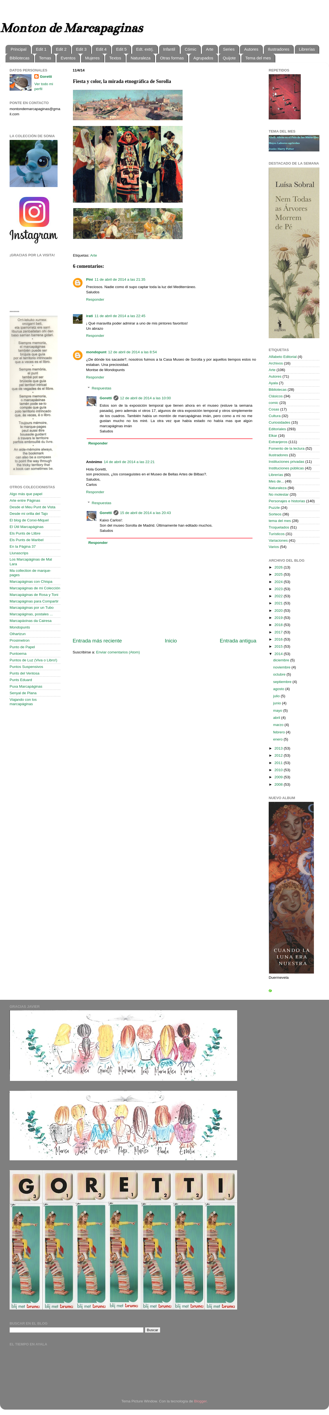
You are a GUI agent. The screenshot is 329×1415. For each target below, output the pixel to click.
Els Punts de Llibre (25, 533)
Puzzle (274, 508)
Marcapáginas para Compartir (34, 601)
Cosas (274, 409)
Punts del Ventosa (24, 673)
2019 (279, 618)
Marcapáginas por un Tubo (32, 607)
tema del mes (280, 521)
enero (278, 739)
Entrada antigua (238, 641)
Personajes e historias (287, 501)
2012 (279, 755)
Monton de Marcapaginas (71, 28)
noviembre (282, 667)
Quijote (229, 58)
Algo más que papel (26, 494)
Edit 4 (101, 49)
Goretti (106, 398)
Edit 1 (41, 49)
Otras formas (172, 58)
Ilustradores (278, 49)
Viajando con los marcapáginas (23, 702)
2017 (279, 632)
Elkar (273, 436)
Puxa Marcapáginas (26, 686)
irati (89, 316)
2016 (279, 639)
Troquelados (279, 527)
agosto (279, 689)
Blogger (200, 1401)
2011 (279, 763)
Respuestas (101, 388)
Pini (89, 279)
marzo (278, 725)
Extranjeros (278, 442)
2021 (279, 603)
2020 (279, 611)
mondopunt (96, 352)
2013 (279, 748)
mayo (278, 710)
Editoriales (277, 429)
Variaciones (278, 540)
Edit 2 (61, 49)
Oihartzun (18, 634)
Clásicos (276, 396)
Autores (251, 49)
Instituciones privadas (286, 462)
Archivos (276, 363)
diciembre (281, 660)
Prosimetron (20, 640)
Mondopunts (20, 627)
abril (277, 718)
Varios (274, 547)
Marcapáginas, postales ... (31, 614)
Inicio (171, 641)
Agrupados (203, 58)
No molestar (279, 494)
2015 (279, 646)
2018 (279, 625)
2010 (279, 770)
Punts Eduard (21, 680)
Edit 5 (121, 49)
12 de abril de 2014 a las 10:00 (145, 398)
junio (277, 703)
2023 (279, 589)
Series (229, 49)
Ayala (273, 383)
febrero (279, 732)
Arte (210, 49)
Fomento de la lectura (287, 448)
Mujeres (92, 58)
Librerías (307, 49)
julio (277, 696)
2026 (279, 567)
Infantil (169, 49)
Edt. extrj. (145, 49)
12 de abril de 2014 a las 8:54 (132, 352)
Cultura (275, 416)
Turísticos (277, 534)
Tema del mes (258, 58)
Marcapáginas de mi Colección (35, 588)
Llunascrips (19, 553)
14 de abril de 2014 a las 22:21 (129, 462)
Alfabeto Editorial (283, 357)
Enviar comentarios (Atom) (118, 652)
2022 (279, 596)
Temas (45, 58)
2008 (279, 784)
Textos (115, 58)
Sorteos (275, 514)
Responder (95, 299)
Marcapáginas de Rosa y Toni (34, 595)
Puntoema (18, 653)
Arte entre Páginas (25, 500)
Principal (19, 49)
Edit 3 (81, 49)
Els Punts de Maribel (27, 540)
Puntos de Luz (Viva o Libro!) (33, 660)
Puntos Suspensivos (26, 667)
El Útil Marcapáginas (27, 527)
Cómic (191, 49)
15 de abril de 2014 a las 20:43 (145, 513)
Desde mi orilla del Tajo (29, 514)
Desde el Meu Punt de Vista (32, 507)
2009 (279, 777)
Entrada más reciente (97, 641)
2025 (279, 574)
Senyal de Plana (23, 693)
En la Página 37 (23, 546)
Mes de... (276, 481)
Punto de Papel (22, 647)
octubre (280, 674)
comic (273, 403)
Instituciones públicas (286, 468)
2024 (279, 582)
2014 (279, 654)
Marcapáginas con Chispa (31, 581)
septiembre (283, 682)
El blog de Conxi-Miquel (29, 520)
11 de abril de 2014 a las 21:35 (120, 279)
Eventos (68, 58)
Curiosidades (279, 422)
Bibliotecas (20, 58)
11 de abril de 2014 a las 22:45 (120, 316)
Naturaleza (141, 58)
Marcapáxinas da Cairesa (31, 621)
